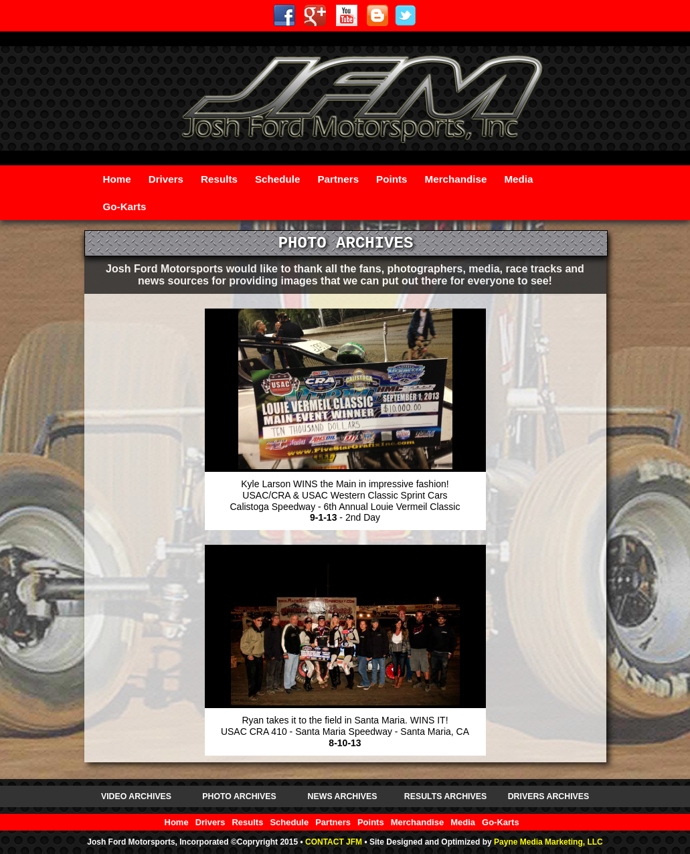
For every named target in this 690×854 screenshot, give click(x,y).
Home (117, 179)
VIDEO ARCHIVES (136, 796)
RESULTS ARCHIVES (445, 796)
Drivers (166, 179)
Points (391, 179)
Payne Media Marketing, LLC (548, 842)
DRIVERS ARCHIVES (549, 796)
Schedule (277, 179)
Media (518, 179)
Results (219, 179)
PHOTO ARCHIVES (239, 796)
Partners (338, 179)
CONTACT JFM (333, 842)
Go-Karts (125, 206)
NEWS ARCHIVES (342, 796)
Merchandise (456, 179)
